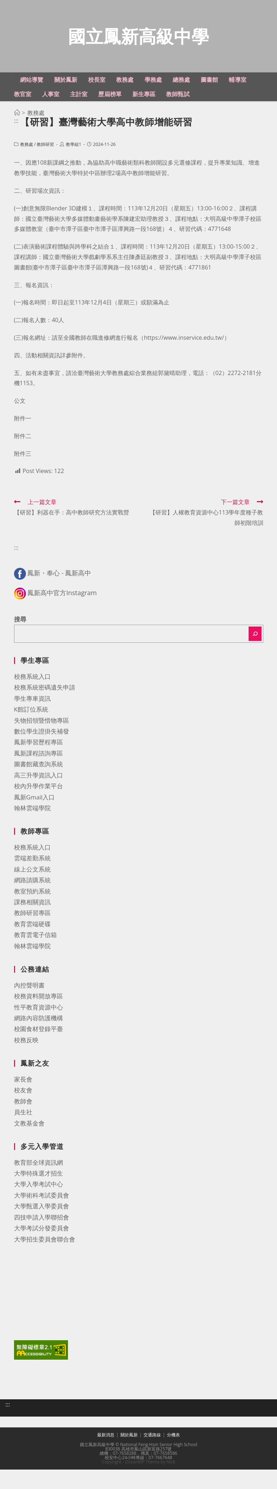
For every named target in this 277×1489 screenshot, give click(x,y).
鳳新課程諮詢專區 (38, 786)
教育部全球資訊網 (38, 1195)
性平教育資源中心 (38, 1039)
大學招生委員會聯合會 (44, 1271)
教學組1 (73, 177)
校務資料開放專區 (38, 1029)
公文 (20, 433)
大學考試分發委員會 (41, 1261)
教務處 (26, 177)
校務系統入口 (32, 709)
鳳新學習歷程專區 (38, 775)
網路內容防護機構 (38, 1051)
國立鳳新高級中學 (138, 52)
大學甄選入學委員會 (41, 1239)
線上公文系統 (32, 902)
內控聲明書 (29, 1018)
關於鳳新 (129, 1462)
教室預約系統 (32, 924)
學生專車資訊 (32, 731)
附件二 (22, 469)
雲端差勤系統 (32, 891)
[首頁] (17, 146)
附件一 (22, 451)
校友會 (23, 1123)
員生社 (23, 1145)
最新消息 (105, 1462)
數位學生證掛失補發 (41, 764)
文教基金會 (29, 1155)
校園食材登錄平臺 (38, 1061)
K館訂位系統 (31, 742)
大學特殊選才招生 (38, 1206)
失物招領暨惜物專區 (41, 753)
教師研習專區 (32, 945)
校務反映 (26, 1073)
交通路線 (152, 1462)
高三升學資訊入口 (38, 808)
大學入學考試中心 (38, 1217)
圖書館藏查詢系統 (38, 797)
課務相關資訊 (32, 935)
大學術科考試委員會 (41, 1228)
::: (11, 110)
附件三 (22, 486)
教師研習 (45, 177)
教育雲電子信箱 (35, 967)
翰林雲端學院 (32, 841)
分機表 (173, 1462)
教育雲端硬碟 (32, 957)
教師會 (23, 1134)
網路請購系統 (32, 913)
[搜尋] (255, 666)
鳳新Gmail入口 (34, 829)
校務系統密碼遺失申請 (44, 720)
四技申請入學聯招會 (41, 1250)
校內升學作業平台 (38, 819)
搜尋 (20, 652)
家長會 (23, 1112)
